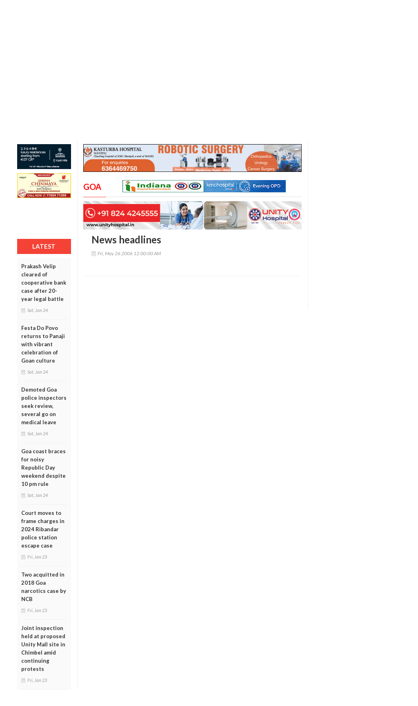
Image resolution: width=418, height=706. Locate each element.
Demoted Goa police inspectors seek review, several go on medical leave (44, 405)
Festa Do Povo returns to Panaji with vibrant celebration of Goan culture (43, 344)
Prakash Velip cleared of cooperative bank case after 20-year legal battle (43, 282)
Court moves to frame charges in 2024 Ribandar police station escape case (42, 529)
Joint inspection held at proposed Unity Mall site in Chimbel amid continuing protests (43, 648)
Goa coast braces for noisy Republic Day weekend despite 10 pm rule (43, 467)
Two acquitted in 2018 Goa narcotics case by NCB (43, 586)
